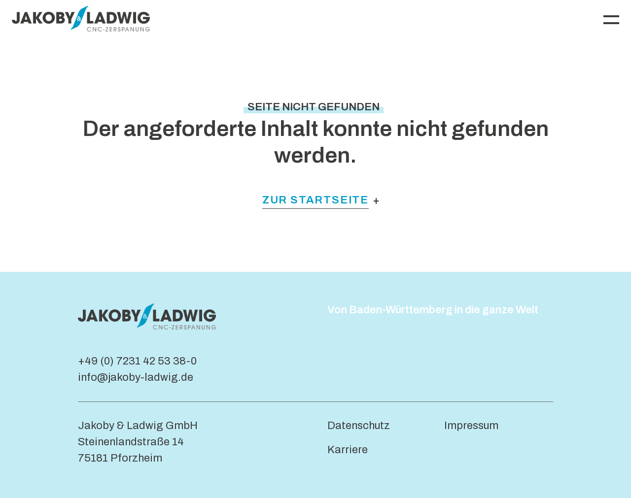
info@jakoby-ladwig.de (135, 377)
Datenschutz (358, 426)
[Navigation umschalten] (611, 19)
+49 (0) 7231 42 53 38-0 (137, 361)
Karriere (347, 450)
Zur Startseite (315, 200)
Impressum (471, 426)
